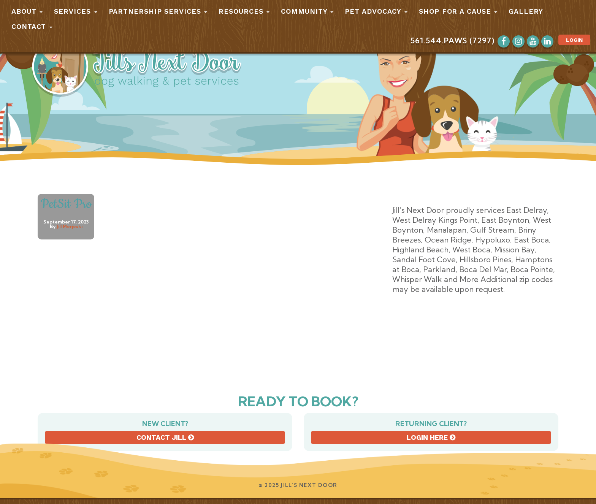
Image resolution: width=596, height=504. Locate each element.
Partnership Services (158, 11)
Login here (431, 437)
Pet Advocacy (376, 11)
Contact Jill (165, 437)
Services (75, 11)
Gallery (526, 11)
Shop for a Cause (458, 11)
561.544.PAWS (439, 40)
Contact (31, 26)
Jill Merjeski (69, 226)
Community (307, 11)
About (27, 11)
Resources (244, 11)
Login (574, 40)
